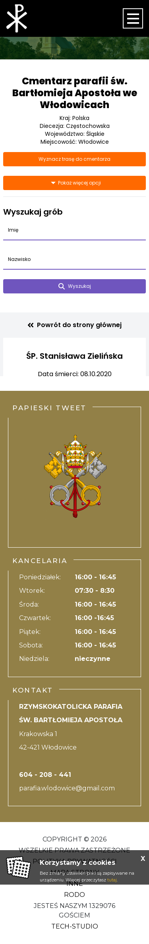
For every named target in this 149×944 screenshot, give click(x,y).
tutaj (112, 880)
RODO (74, 894)
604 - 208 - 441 (45, 774)
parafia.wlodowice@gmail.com (67, 788)
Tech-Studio (74, 926)
